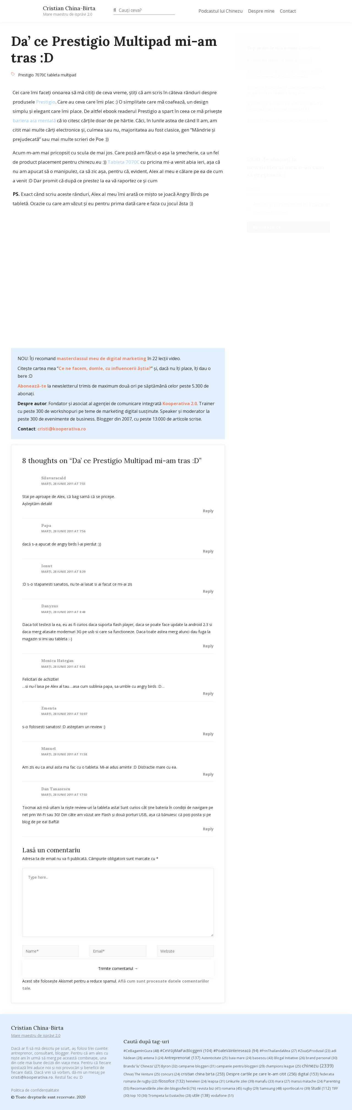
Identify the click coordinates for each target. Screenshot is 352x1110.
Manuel (48, 748)
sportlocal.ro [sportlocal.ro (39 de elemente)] (296, 993)
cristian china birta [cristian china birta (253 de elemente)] (203, 979)
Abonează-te (32, 386)
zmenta (48, 708)
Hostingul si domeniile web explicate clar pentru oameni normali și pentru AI (285, 106)
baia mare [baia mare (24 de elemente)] (240, 963)
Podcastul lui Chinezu (221, 11)
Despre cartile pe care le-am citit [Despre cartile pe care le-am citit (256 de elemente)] (261, 979)
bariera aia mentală (34, 120)
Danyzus (49, 605)
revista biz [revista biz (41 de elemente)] (209, 993)
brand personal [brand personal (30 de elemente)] (321, 963)
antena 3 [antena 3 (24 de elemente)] (153, 963)
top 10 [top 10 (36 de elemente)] (138, 1000)
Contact (288, 11)
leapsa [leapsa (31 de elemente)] (216, 986)
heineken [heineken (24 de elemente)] (196, 986)
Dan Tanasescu (55, 788)
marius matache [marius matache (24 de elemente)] (307, 986)
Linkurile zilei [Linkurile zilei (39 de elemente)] (240, 986)
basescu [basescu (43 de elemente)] (262, 963)
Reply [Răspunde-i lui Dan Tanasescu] (208, 828)
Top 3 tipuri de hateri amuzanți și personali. (289, 120)
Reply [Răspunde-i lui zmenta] (208, 733)
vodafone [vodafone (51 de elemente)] (222, 1000)
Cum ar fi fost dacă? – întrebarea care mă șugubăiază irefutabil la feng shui (286, 90)
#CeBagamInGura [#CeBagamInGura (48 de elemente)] (141, 956)
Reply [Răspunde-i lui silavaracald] (208, 510)
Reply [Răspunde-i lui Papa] (208, 551)
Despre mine (261, 11)
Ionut (46, 565)
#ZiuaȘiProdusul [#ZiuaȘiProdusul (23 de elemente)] (314, 956)
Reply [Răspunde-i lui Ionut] (208, 591)
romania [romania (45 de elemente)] (232, 993)
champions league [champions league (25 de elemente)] (283, 971)
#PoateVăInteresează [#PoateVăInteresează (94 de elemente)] (235, 956)
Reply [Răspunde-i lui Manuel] (208, 774)
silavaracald (53, 477)
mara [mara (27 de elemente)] (282, 986)
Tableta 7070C (123, 162)
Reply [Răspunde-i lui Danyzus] (208, 646)
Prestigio (45, 102)
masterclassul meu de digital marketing (101, 358)
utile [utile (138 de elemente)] (201, 1000)
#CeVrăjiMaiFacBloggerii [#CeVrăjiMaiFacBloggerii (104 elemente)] (186, 956)
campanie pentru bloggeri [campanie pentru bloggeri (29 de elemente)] (240, 971)
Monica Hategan (57, 660)
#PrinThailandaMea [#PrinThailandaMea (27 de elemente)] (278, 956)
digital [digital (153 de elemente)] (308, 979)
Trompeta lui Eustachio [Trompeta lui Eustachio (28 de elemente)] (169, 1000)
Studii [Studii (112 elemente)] (321, 993)
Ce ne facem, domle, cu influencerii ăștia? (105, 368)
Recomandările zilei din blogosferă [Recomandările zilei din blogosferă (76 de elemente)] (163, 993)
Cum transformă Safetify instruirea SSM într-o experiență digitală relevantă (284, 74)
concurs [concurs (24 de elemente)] (170, 979)
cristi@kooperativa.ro (61, 429)
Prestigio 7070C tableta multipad (47, 74)
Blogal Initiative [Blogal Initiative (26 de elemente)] (289, 963)
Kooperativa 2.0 (180, 403)
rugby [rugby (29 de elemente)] (250, 993)
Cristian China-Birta (69, 11)
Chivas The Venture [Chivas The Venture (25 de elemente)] (141, 979)
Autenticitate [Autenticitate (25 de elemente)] (215, 963)
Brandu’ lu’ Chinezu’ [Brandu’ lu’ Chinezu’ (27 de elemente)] (141, 971)
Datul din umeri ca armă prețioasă (281, 60)
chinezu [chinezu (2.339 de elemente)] (318, 971)
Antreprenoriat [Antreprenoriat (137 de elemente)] (182, 963)
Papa (46, 525)
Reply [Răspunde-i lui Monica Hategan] (208, 693)
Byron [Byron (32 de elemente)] (169, 971)
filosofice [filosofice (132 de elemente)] (171, 986)
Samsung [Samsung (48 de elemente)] (271, 993)
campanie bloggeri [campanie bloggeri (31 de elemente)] (196, 971)
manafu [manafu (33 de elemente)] (264, 986)
